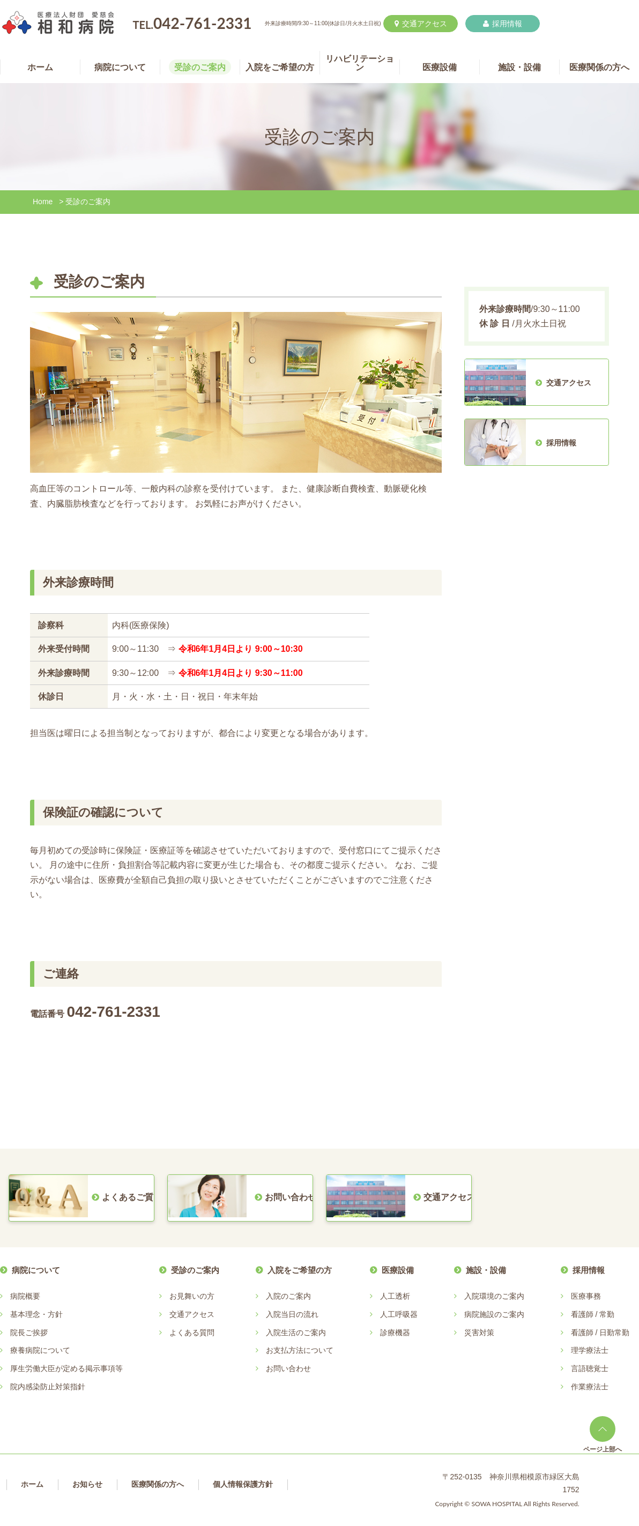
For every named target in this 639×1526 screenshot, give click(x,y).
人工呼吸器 (399, 1314)
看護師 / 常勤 (593, 1314)
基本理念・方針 (36, 1314)
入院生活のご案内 (296, 1332)
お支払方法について (299, 1350)
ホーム (32, 1484)
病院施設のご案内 (494, 1314)
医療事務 (586, 1296)
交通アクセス (421, 23)
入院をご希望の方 (300, 1270)
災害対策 (479, 1332)
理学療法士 (589, 1350)
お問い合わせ (288, 1368)
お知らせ (87, 1484)
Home (43, 201)
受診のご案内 (195, 1270)
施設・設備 (486, 1270)
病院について (36, 1270)
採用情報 (502, 23)
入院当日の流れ (292, 1314)
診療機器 (395, 1332)
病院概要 (25, 1296)
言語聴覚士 (589, 1368)
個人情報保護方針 (243, 1484)
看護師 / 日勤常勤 (600, 1332)
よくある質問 (191, 1332)
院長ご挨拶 (29, 1332)
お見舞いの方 (191, 1296)
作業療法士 (589, 1386)
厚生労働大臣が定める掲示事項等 (66, 1368)
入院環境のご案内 (494, 1296)
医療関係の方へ (157, 1484)
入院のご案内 (288, 1296)
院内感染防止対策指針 (47, 1386)
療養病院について (40, 1350)
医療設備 (398, 1270)
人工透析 (395, 1296)
